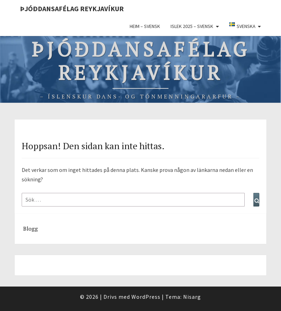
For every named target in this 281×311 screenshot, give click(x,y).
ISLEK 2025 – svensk (192, 26)
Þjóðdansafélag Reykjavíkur (72, 8)
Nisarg (192, 296)
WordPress (145, 296)
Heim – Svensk (145, 26)
